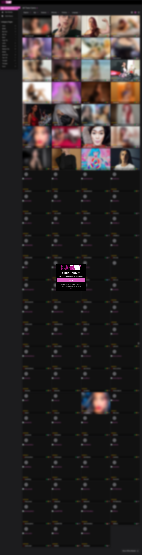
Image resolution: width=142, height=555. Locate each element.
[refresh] (37, 8)
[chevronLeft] (19, 8)
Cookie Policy (78, 284)
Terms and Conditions (75, 286)
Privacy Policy (64, 286)
